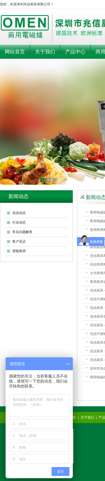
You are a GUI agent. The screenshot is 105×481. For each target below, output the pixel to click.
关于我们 (87, 417)
